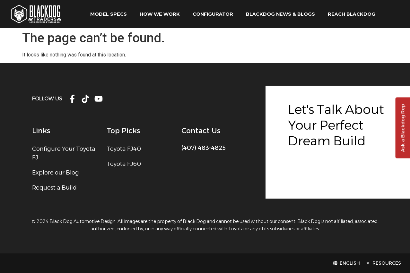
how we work (160, 14)
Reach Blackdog (351, 14)
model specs (108, 14)
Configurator (213, 14)
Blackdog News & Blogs (280, 14)
